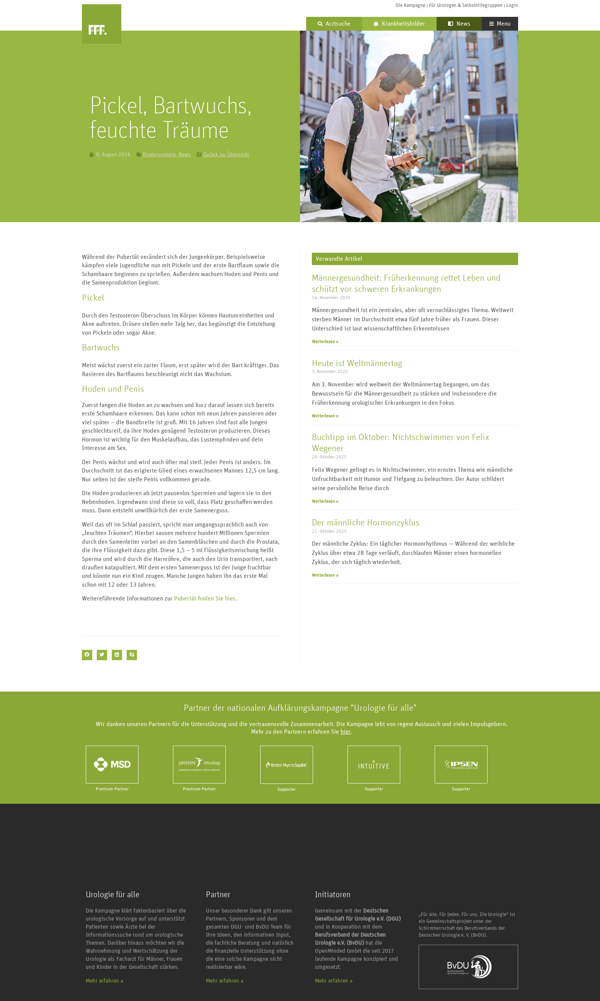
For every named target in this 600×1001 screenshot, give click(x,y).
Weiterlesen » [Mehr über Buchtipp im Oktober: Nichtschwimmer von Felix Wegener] (325, 501)
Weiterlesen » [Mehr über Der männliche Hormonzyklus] (325, 575)
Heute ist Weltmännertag (357, 363)
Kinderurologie (159, 154)
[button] (87, 655)
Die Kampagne (410, 5)
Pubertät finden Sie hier (204, 598)
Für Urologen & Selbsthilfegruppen (465, 5)
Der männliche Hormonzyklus (365, 522)
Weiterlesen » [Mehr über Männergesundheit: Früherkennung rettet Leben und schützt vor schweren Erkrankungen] (325, 341)
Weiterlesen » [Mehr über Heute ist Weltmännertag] (325, 416)
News (459, 24)
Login (512, 5)
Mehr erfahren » (105, 981)
